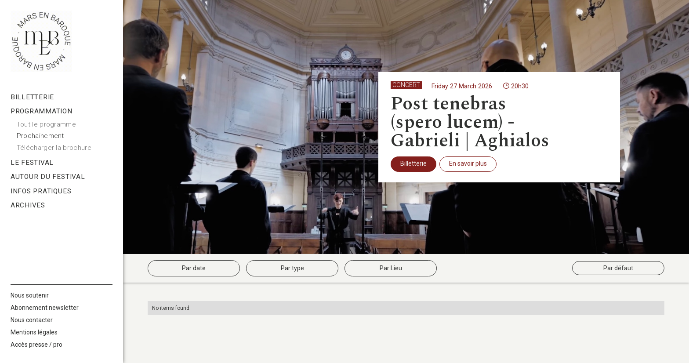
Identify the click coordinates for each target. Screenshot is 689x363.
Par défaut (618, 268)
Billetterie (413, 163)
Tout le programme (46, 124)
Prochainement (40, 136)
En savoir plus (468, 163)
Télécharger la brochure (54, 148)
